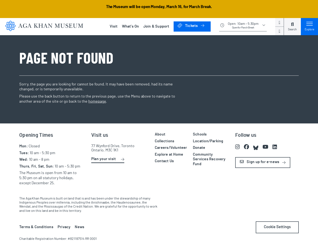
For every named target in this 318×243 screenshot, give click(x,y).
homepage (97, 101)
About (160, 134)
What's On (130, 26)
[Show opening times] (243, 26)
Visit (114, 26)
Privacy (64, 227)
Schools (200, 134)
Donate (199, 148)
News (79, 227)
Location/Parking (208, 141)
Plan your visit (103, 159)
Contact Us (164, 161)
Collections (164, 141)
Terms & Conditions (36, 227)
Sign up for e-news (259, 162)
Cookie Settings (277, 227)
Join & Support (156, 26)
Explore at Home (169, 154)
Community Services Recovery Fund (209, 159)
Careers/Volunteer (171, 148)
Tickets (194, 26)
